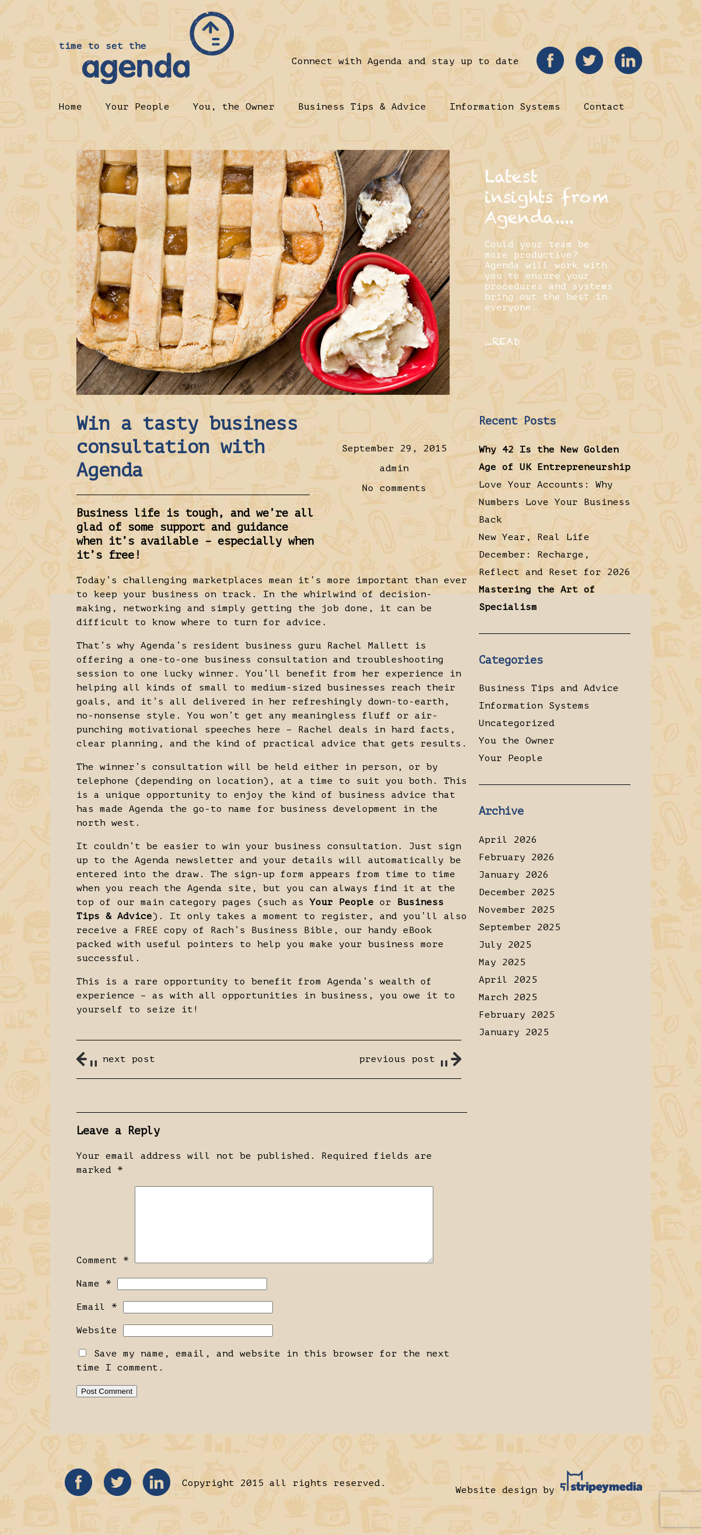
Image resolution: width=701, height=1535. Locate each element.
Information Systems (505, 106)
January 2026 (514, 875)
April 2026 (508, 840)
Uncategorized (517, 723)
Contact (604, 106)
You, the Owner (234, 106)
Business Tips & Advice (362, 106)
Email (96, 1321)
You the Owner (517, 740)
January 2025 (514, 1032)
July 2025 (505, 945)
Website (96, 1344)
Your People (138, 106)
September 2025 (519, 927)
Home (70, 106)
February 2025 (517, 1015)
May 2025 (502, 962)
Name (93, 1297)
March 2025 (508, 997)
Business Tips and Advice (549, 688)
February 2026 (517, 857)
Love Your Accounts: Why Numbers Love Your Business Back (554, 502)
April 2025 (508, 980)
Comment (102, 1274)
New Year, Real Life (534, 537)
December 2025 (517, 892)
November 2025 (517, 910)
